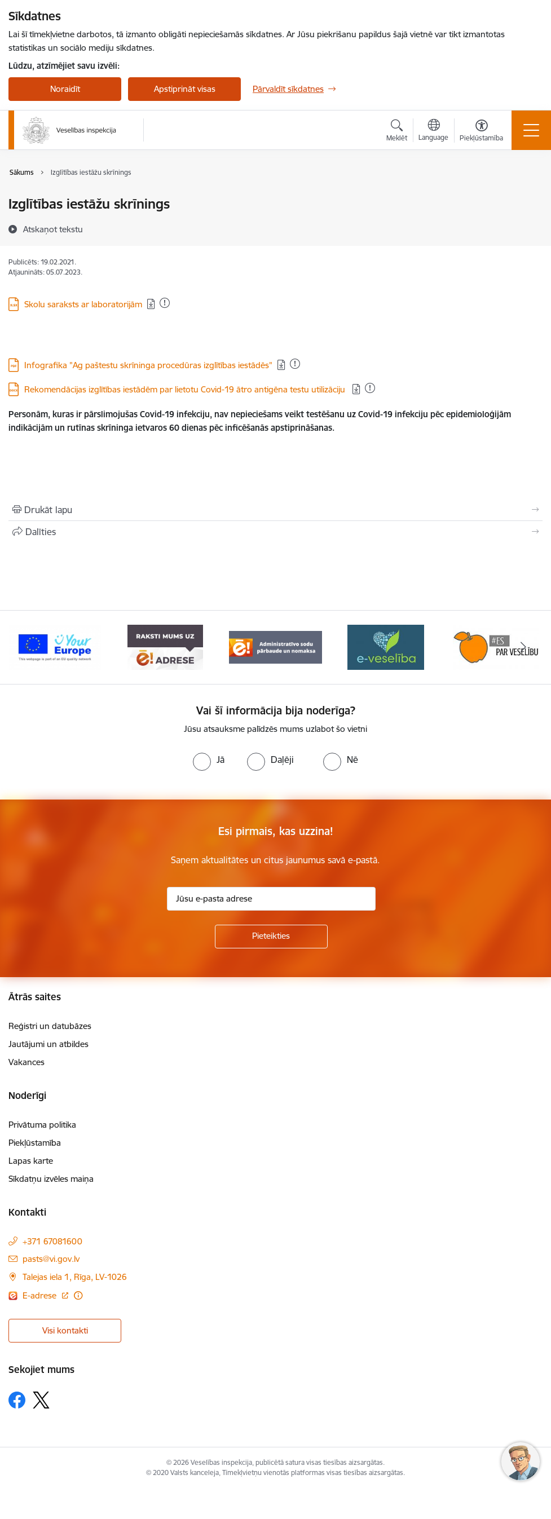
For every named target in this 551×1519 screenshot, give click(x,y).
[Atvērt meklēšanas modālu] (397, 131)
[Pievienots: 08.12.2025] (295, 364)
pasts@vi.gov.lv (51, 1258)
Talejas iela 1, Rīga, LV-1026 (75, 1276)
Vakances (26, 1062)
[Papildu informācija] (78, 1295)
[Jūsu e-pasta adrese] (271, 899)
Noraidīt (65, 88)
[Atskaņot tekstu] (53, 229)
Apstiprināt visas (184, 88)
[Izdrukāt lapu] (275, 509)
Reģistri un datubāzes (49, 1026)
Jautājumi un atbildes (48, 1044)
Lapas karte (30, 1160)
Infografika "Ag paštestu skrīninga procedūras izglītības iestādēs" (148, 365)
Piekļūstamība (34, 1142)
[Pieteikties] (271, 936)
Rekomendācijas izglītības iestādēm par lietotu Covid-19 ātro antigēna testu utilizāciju (185, 389)
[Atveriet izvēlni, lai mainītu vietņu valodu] (433, 131)
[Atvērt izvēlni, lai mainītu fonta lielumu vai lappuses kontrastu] (481, 131)
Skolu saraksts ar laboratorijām (83, 304)
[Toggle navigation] (531, 130)
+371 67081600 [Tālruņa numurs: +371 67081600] (52, 1241)
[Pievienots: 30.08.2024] (165, 303)
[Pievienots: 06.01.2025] (370, 388)
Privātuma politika (42, 1124)
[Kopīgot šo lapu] (275, 531)
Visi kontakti (65, 1330)
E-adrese (41, 1295)
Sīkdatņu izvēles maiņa (51, 1178)
